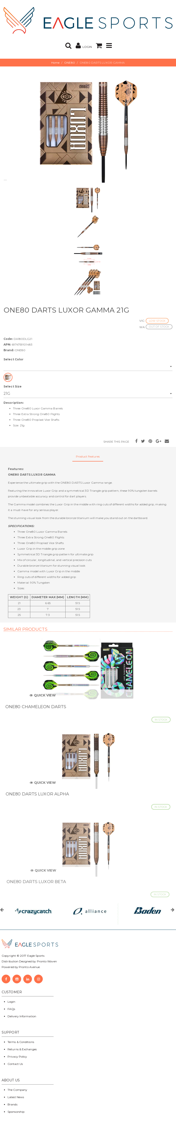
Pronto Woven (47, 961)
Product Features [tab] (88, 456)
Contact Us (15, 1064)
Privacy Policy (17, 1056)
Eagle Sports (35, 955)
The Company (17, 1090)
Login (12, 1001)
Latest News (16, 1097)
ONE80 (69, 62)
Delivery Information (22, 1016)
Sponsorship (16, 1111)
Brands (12, 1104)
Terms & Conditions (21, 1042)
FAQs (11, 1009)
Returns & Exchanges (22, 1049)
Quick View (46, 697)
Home (55, 62)
